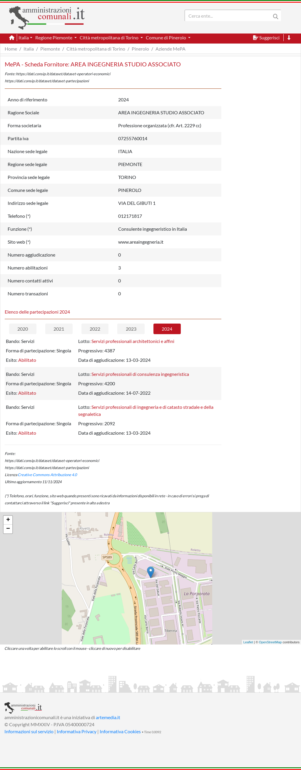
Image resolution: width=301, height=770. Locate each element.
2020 (22, 329)
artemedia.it (108, 717)
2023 (131, 329)
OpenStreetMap (270, 642)
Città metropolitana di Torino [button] (109, 37)
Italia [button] (24, 37)
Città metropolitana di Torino (95, 48)
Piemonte (50, 48)
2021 (58, 329)
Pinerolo (140, 48)
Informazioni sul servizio (28, 731)
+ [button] (8, 520)
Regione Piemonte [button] (54, 37)
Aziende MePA (170, 48)
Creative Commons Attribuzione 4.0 (47, 474)
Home (11, 48)
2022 (95, 329)
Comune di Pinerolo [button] (166, 37)
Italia (29, 48)
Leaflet (248, 642)
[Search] (229, 15)
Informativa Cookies (120, 731)
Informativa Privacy (76, 731)
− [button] (8, 529)
